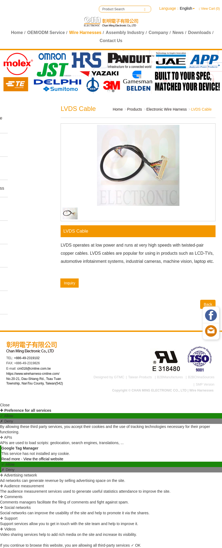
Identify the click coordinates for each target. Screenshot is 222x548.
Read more (11, 459)
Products (132, 109)
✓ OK (136, 545)
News (178, 32)
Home (17, 32)
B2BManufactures (170, 377)
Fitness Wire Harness (27, 188)
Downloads (199, 32)
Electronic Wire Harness (21, 232)
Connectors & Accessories (20, 278)
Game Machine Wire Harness (26, 121)
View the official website (43, 459)
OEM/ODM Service (46, 32)
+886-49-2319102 (27, 358)
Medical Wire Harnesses (19, 208)
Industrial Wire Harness (20, 144)
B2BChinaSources (201, 377)
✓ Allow (6, 416)
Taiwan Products (140, 377)
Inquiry (67, 283)
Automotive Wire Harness (23, 168)
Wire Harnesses (85, 32)
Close (5, 405)
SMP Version (205, 384)
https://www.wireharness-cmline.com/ (32, 374)
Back (206, 304)
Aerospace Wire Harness (22, 302)
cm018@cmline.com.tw (34, 368)
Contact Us (111, 40)
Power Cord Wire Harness (23, 255)
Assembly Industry (125, 32)
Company (158, 32)
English (186, 8)
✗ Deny (6, 421)
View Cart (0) (209, 9)
